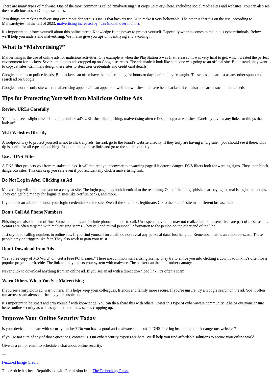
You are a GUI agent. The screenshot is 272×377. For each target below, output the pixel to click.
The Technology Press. (111, 371)
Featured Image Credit (20, 362)
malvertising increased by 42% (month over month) (98, 23)
